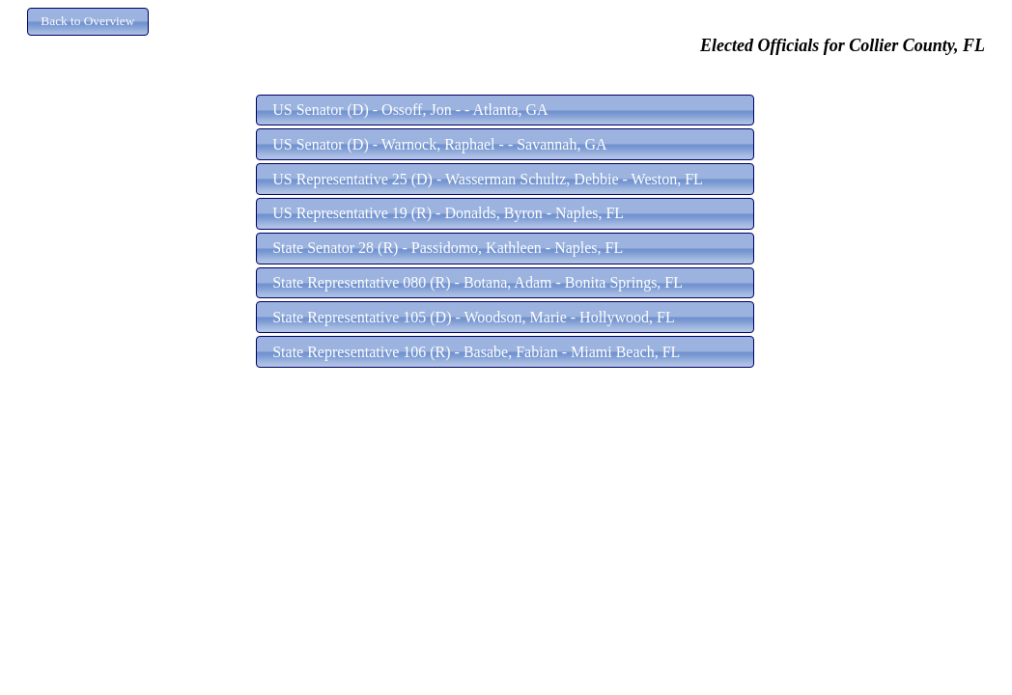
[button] (88, 22)
